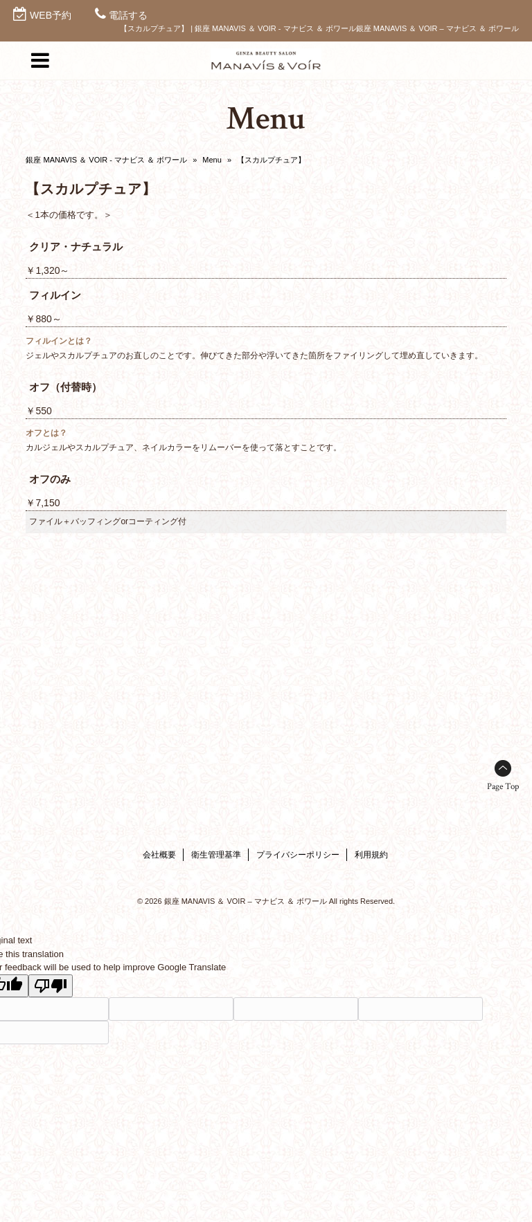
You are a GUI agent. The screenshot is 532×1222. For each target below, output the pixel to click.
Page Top (503, 787)
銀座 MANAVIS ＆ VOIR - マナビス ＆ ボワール (106, 160)
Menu (212, 160)
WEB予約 (50, 15)
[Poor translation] (50, 985)
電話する (128, 15)
